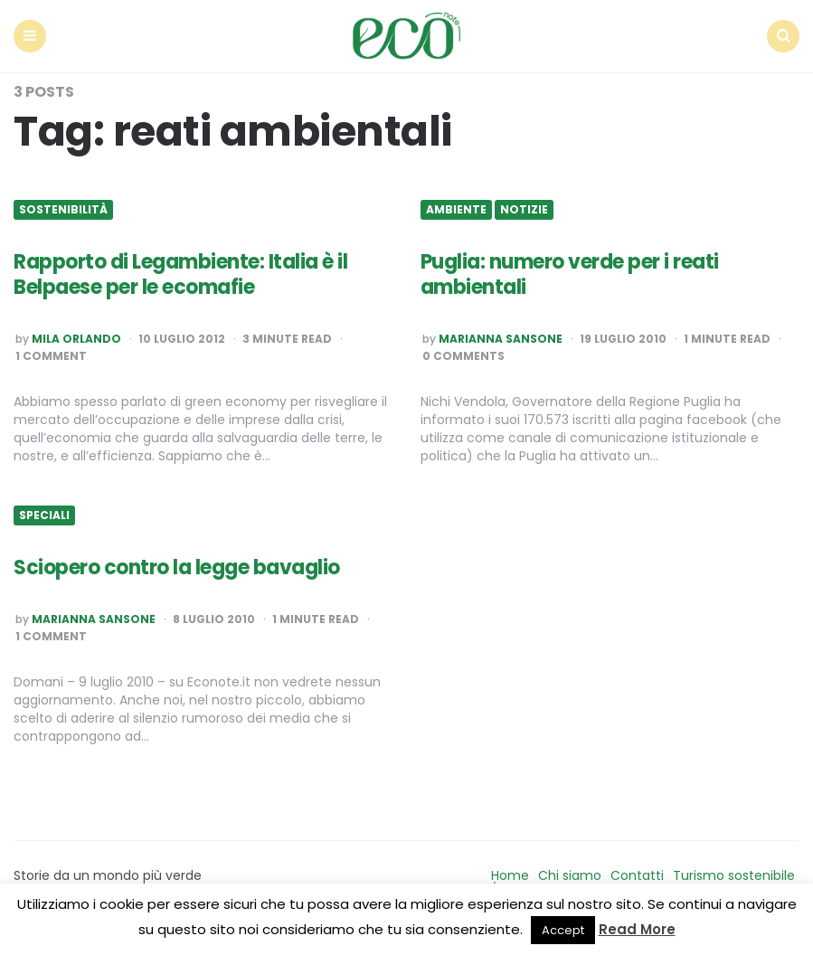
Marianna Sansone (500, 339)
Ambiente (456, 209)
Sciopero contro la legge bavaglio (177, 567)
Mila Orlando (76, 339)
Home (510, 875)
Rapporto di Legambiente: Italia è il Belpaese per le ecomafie (180, 275)
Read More (637, 929)
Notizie (524, 209)
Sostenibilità (63, 209)
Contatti (637, 875)
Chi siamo (569, 875)
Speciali (44, 515)
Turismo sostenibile (734, 875)
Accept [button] (563, 930)
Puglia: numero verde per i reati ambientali (570, 275)
